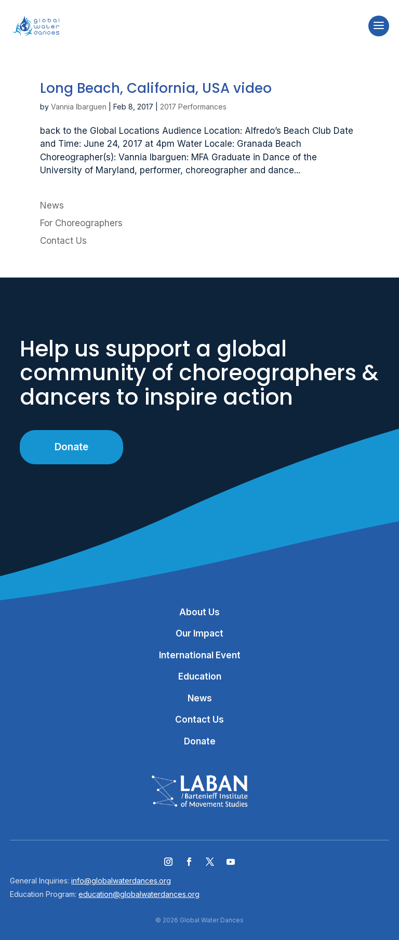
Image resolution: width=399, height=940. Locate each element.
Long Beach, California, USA (156, 88)
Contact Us (63, 241)
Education (199, 676)
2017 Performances (193, 106)
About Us (199, 612)
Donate (71, 447)
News (52, 205)
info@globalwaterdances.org (121, 880)
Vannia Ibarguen (79, 106)
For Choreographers (81, 223)
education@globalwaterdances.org (139, 894)
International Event (200, 655)
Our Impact (199, 633)
